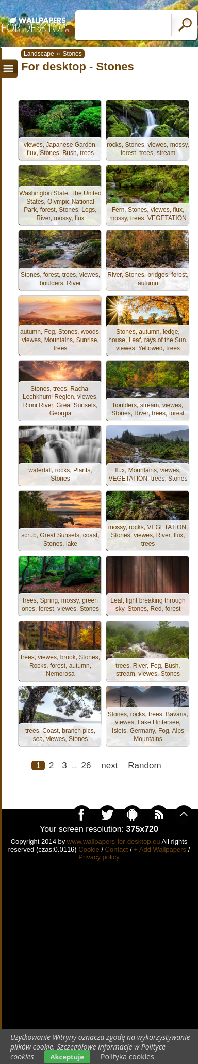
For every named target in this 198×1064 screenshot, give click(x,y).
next (109, 765)
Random (144, 765)
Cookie (88, 849)
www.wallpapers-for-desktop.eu (113, 841)
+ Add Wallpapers (160, 849)
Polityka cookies (127, 1056)
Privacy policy (98, 857)
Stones (71, 53)
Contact (116, 849)
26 (86, 765)
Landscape (39, 53)
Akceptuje (67, 1056)
